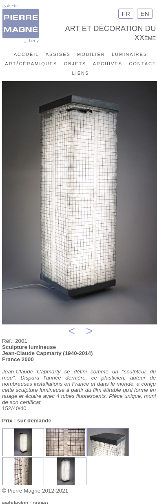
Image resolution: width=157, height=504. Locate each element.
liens (80, 72)
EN (145, 13)
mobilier (91, 53)
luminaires (129, 53)
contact (142, 63)
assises (58, 53)
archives (107, 63)
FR (126, 13)
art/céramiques (31, 63)
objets (75, 63)
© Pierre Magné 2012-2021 (35, 491)
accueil (26, 53)
